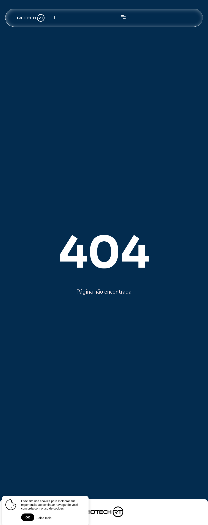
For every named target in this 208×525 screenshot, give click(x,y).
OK (27, 518)
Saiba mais (44, 519)
